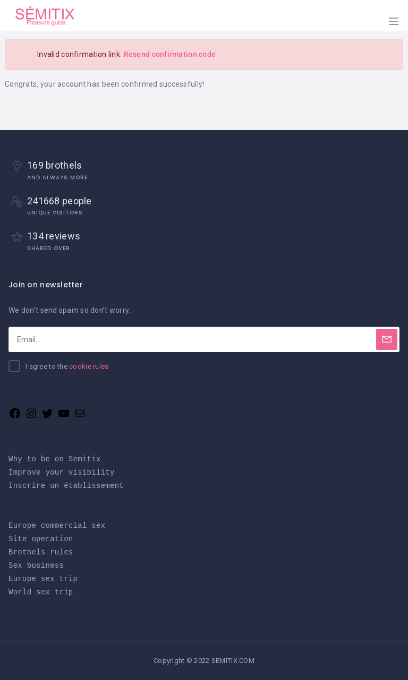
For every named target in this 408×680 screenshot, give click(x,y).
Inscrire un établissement (66, 485)
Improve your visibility (61, 472)
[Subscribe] (386, 339)
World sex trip (40, 592)
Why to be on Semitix (54, 459)
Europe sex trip (43, 579)
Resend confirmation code (170, 54)
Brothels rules (40, 552)
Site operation (40, 539)
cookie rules (88, 366)
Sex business (36, 565)
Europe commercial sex (56, 525)
